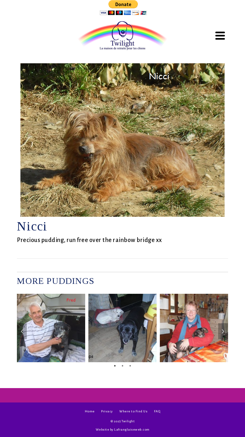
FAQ (157, 411)
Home (90, 411)
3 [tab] (130, 365)
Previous (22, 331)
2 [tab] (122, 365)
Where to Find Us (133, 411)
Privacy (107, 411)
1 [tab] (115, 365)
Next (223, 331)
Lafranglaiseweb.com (132, 429)
